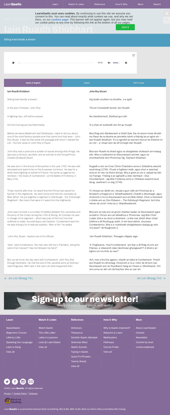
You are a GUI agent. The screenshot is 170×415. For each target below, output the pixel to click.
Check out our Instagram (23, 382)
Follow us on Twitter (7, 382)
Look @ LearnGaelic (50, 342)
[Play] (13, 63)
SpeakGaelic (13, 328)
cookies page (59, 19)
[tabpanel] (85, 180)
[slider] (56, 63)
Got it (125, 27)
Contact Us (31, 382)
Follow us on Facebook (15, 382)
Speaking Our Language (19, 342)
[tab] (33, 83)
